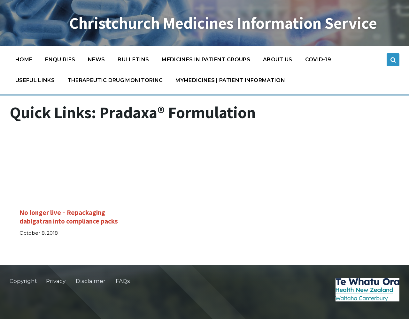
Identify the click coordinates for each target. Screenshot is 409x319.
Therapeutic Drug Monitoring (115, 80)
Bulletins (133, 60)
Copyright (23, 281)
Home (23, 60)
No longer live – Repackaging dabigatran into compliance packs (68, 216)
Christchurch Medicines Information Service (223, 23)
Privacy (56, 281)
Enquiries (60, 60)
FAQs (123, 281)
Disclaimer (90, 281)
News (96, 60)
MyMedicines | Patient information (230, 80)
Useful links (35, 80)
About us (277, 60)
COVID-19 (318, 61)
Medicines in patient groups (206, 61)
